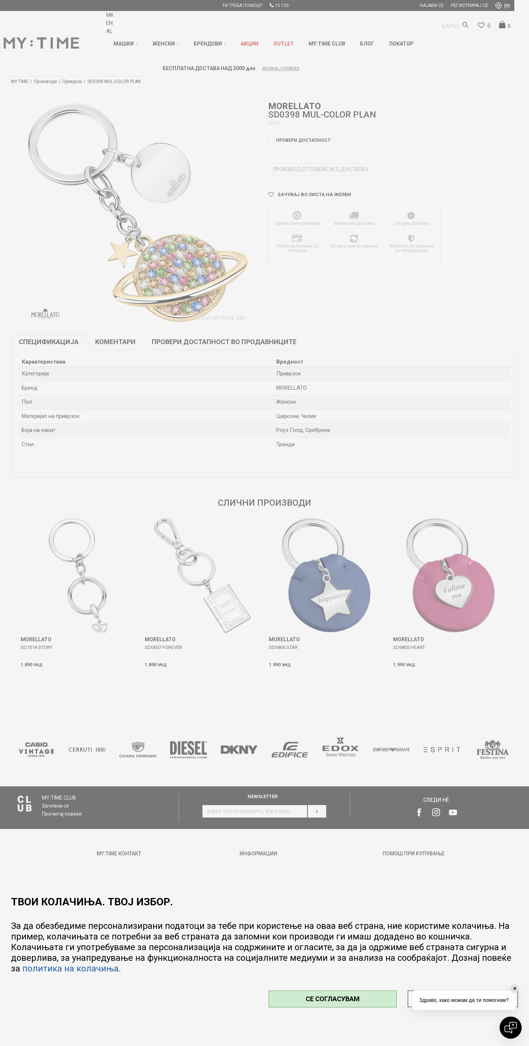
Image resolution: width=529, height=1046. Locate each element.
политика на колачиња (70, 968)
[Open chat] (511, 1028)
